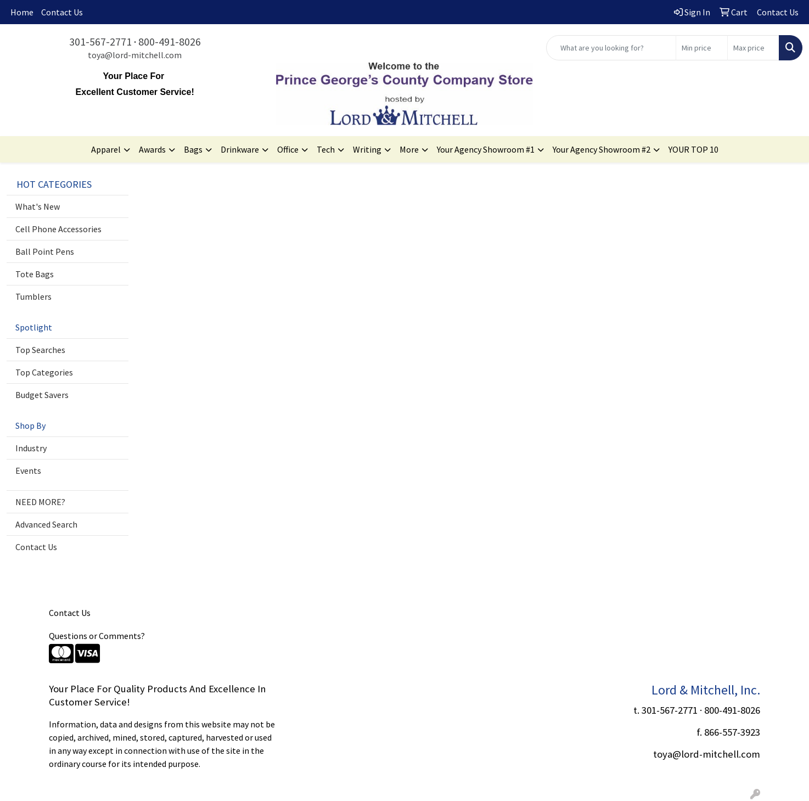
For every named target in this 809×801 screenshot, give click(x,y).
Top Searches (40, 349)
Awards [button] (152, 149)
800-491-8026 (169, 41)
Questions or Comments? (97, 635)
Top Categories (44, 372)
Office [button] (288, 149)
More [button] (409, 149)
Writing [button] (367, 149)
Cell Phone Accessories (58, 228)
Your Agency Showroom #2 (601, 149)
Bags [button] (193, 149)
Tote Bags (34, 273)
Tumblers (33, 296)
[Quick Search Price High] (753, 47)
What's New (37, 206)
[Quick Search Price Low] (702, 47)
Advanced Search (46, 524)
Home (21, 12)
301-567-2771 (100, 41)
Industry (31, 447)
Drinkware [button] (240, 149)
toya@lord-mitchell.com (135, 54)
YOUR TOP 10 (693, 149)
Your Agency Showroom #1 (486, 149)
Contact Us (62, 12)
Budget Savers (42, 394)
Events (28, 470)
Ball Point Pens (44, 251)
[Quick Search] (611, 47)
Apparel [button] (106, 149)
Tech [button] (326, 149)
